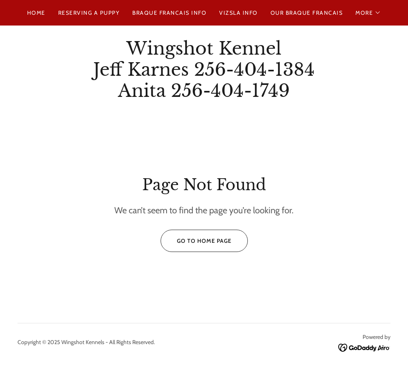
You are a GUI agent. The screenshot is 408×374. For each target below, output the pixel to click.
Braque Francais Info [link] (169, 12)
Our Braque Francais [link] (307, 12)
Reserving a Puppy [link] (89, 12)
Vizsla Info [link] (238, 12)
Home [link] (36, 12)
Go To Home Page (196, 241)
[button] (368, 13)
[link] (204, 94)
